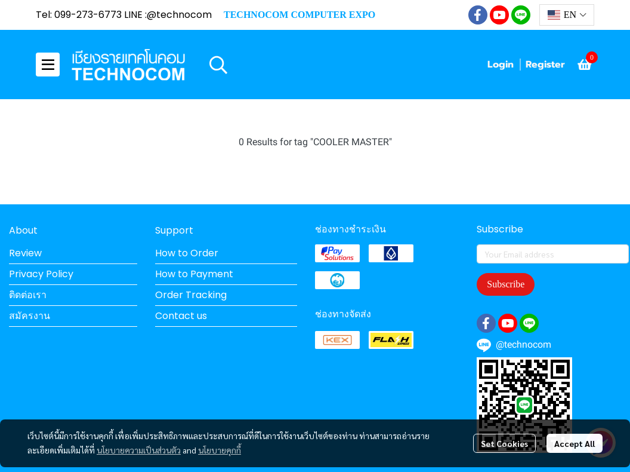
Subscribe (505, 284)
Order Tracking (191, 295)
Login (500, 64)
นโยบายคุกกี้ (219, 450)
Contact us (181, 316)
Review (25, 253)
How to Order (186, 253)
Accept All (574, 443)
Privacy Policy (41, 274)
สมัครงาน (29, 316)
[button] (566, 15)
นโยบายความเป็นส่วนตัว (139, 450)
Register (545, 64)
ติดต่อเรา (28, 295)
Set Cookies (504, 443)
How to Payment (194, 274)
